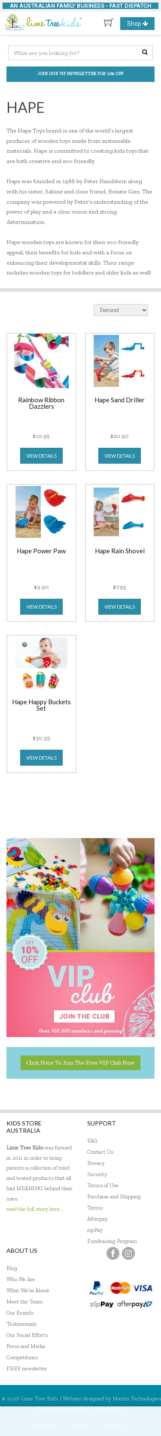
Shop (141, 23)
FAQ (92, 1140)
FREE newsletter (26, 1368)
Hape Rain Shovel (120, 551)
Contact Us (100, 1152)
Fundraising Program (112, 1241)
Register (83, 1424)
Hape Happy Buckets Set (41, 705)
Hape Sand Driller (119, 400)
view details (41, 456)
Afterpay (97, 1219)
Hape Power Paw (41, 551)
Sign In (114, 1424)
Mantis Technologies (136, 1398)
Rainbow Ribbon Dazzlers (41, 403)
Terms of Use (102, 1185)
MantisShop (111, 1408)
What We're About (27, 1290)
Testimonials (21, 1324)
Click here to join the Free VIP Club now (80, 1062)
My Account (45, 1424)
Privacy (96, 1163)
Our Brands (19, 1312)
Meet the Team (24, 1301)
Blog (11, 1268)
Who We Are (20, 1279)
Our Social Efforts (27, 1335)
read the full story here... (35, 1209)
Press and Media (25, 1346)
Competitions (22, 1357)
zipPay (95, 1230)
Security (97, 1174)
